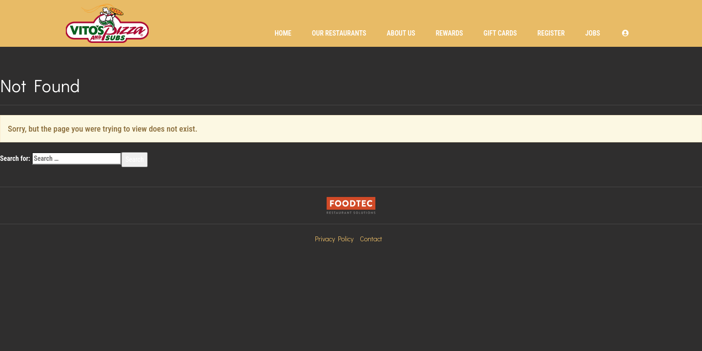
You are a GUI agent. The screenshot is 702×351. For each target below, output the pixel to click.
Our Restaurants (339, 33)
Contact (371, 238)
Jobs (592, 33)
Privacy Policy (334, 238)
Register (551, 33)
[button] (625, 33)
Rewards (449, 33)
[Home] (107, 23)
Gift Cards (500, 33)
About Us (401, 33)
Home (283, 33)
